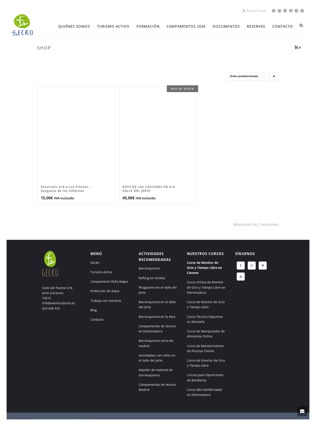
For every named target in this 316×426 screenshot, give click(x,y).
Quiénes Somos (74, 26)
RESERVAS (256, 26)
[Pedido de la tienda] (252, 76)
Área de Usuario (254, 11)
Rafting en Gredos (152, 278)
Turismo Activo (101, 272)
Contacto (96, 319)
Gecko (94, 262)
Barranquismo (149, 268)
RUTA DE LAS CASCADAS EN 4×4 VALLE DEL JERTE (148, 189)
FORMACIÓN (148, 26)
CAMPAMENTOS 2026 (186, 26)
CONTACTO (282, 26)
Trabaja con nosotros (105, 301)
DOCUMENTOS (226, 26)
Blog (93, 310)
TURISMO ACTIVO (113, 26)
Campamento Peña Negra (109, 281)
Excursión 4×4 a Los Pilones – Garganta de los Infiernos (66, 189)
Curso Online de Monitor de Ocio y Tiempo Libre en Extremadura (206, 287)
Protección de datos (104, 291)
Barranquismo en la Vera (157, 317)
